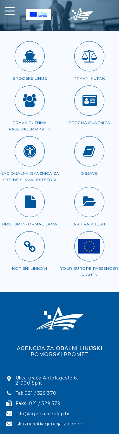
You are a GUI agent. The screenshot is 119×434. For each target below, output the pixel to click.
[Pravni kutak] (89, 56)
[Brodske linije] (30, 56)
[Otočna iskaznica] (89, 100)
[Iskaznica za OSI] (30, 151)
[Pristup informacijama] (30, 202)
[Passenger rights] (89, 246)
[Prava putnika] (30, 100)
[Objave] (89, 151)
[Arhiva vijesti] (89, 202)
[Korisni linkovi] (30, 246)
